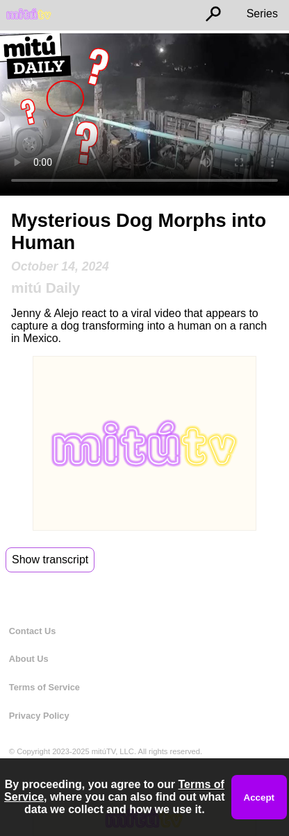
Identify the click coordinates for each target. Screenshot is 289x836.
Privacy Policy (39, 715)
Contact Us (32, 631)
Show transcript (50, 559)
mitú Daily (45, 288)
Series (262, 13)
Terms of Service (44, 687)
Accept (259, 797)
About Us (29, 659)
